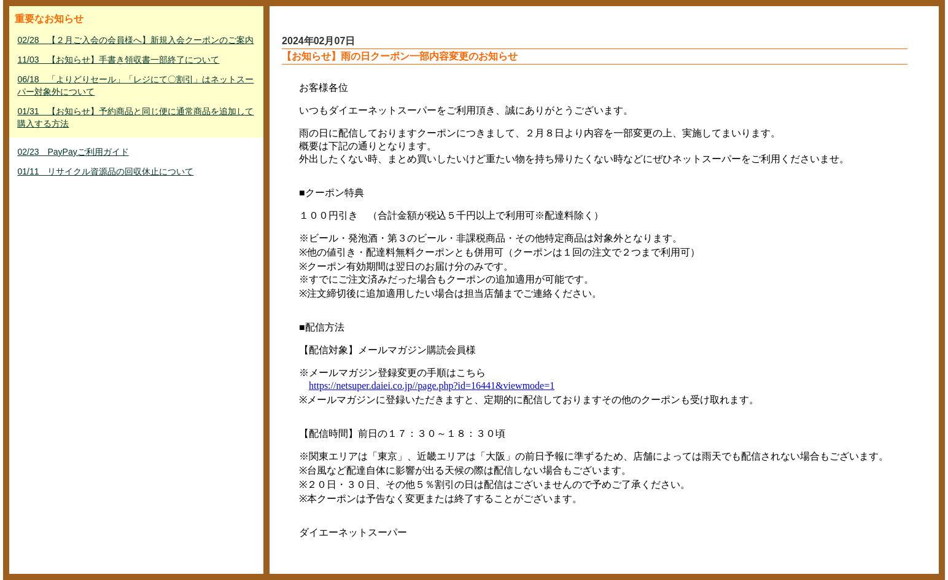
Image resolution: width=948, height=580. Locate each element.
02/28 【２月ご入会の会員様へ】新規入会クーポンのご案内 (135, 40)
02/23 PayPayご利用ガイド (72, 152)
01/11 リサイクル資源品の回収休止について (105, 171)
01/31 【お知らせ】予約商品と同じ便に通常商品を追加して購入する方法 (135, 117)
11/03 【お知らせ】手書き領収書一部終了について (118, 60)
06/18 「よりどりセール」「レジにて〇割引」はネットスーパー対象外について (135, 85)
